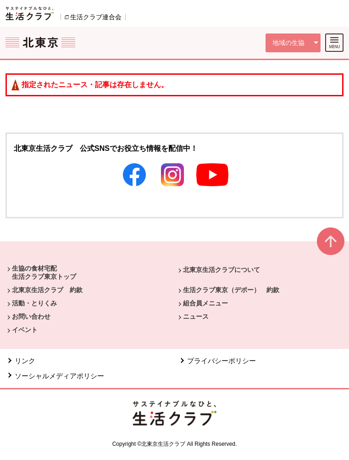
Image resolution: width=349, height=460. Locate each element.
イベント (25, 329)
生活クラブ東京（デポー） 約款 (231, 290)
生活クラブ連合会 (96, 17)
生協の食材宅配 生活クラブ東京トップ (44, 272)
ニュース (196, 316)
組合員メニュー (205, 303)
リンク (25, 361)
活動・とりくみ (34, 303)
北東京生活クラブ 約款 (47, 290)
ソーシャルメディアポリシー (59, 376)
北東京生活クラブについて (221, 269)
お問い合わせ (31, 316)
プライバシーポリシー (221, 361)
